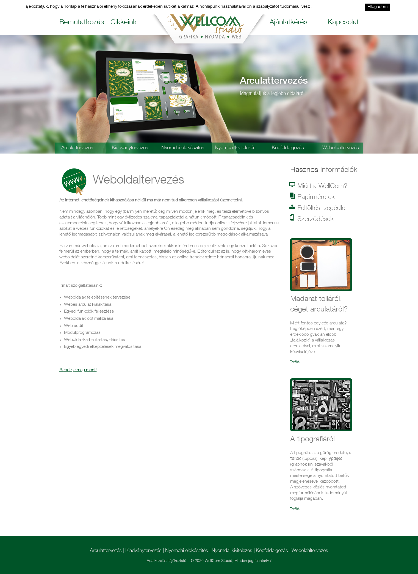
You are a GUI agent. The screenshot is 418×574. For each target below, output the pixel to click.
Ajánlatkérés (289, 22)
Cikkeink (123, 22)
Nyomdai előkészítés (182, 148)
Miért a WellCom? (318, 186)
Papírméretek (312, 197)
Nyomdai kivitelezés (235, 148)
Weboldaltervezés (340, 148)
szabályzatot (267, 7)
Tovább (295, 362)
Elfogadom (377, 7)
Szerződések (312, 219)
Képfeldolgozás (288, 148)
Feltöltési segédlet (318, 208)
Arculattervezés (77, 148)
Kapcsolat (343, 22)
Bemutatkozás (81, 22)
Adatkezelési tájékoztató (166, 561)
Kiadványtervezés (130, 148)
